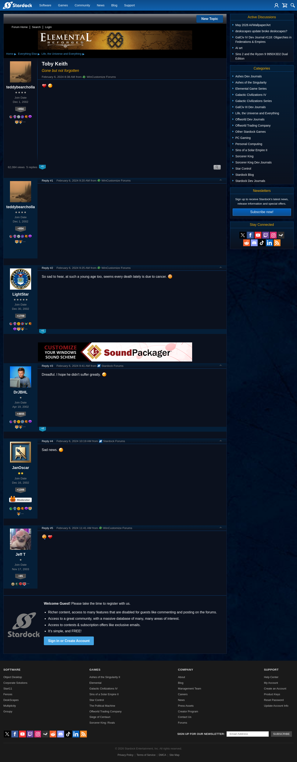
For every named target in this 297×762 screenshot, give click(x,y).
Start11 (7, 688)
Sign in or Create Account (69, 641)
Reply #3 (47, 365)
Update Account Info (276, 705)
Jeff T (21, 554)
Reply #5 (47, 528)
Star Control (96, 700)
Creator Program (188, 711)
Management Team (189, 688)
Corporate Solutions (15, 682)
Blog (114, 5)
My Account (271, 682)
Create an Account (275, 688)
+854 (21, 108)
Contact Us (184, 717)
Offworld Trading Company (105, 711)
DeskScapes (11, 700)
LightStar (20, 294)
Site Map (174, 755)
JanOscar (20, 468)
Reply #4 (47, 441)
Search (36, 27)
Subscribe (281, 733)
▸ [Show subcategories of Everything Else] (39, 54)
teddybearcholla (20, 87)
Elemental (95, 682)
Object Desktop (12, 677)
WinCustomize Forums (99, 77)
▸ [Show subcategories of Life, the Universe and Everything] (83, 54)
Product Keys (272, 694)
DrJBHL (21, 392)
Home (9, 53)
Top (220, 180)
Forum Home (20, 27)
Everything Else (27, 53)
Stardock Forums (110, 365)
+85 (20, 576)
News (100, 5)
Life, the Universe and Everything (62, 53)
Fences (7, 694)
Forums (182, 722)
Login (48, 27)
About (181, 677)
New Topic (209, 19)
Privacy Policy (125, 755)
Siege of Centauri (99, 717)
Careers (183, 694)
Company (185, 669)
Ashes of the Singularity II (104, 677)
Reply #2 (47, 267)
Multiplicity (9, 705)
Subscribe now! (261, 212)
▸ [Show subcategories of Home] (15, 54)
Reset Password (274, 700)
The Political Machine (102, 705)
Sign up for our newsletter (200, 733)
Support (129, 5)
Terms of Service (146, 755)
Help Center (271, 677)
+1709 (20, 315)
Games (63, 5)
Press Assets (186, 705)
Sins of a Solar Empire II (104, 694)
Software (45, 5)
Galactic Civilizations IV (103, 688)
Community (82, 5)
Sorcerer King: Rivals (102, 722)
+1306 (20, 489)
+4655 (20, 413)
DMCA (162, 755)
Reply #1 (47, 180)
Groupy (7, 711)
